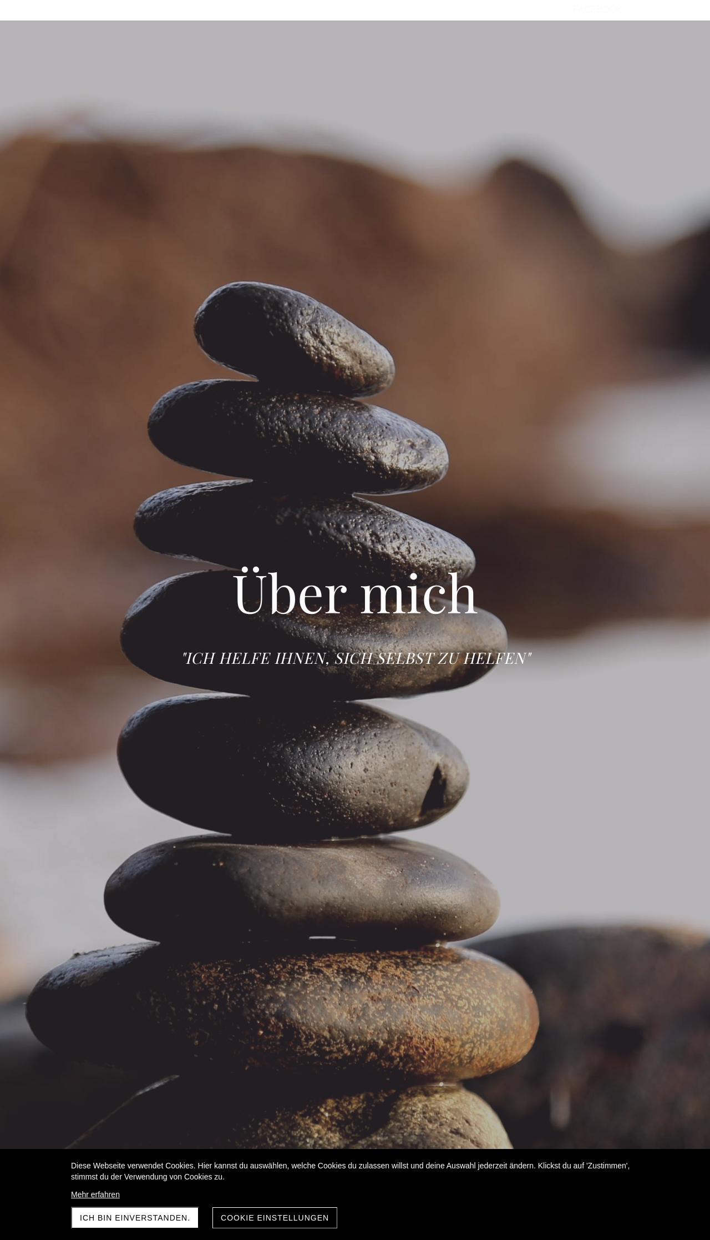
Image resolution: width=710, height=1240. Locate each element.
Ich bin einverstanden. (135, 1217)
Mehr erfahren (95, 1194)
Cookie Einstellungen (275, 1217)
